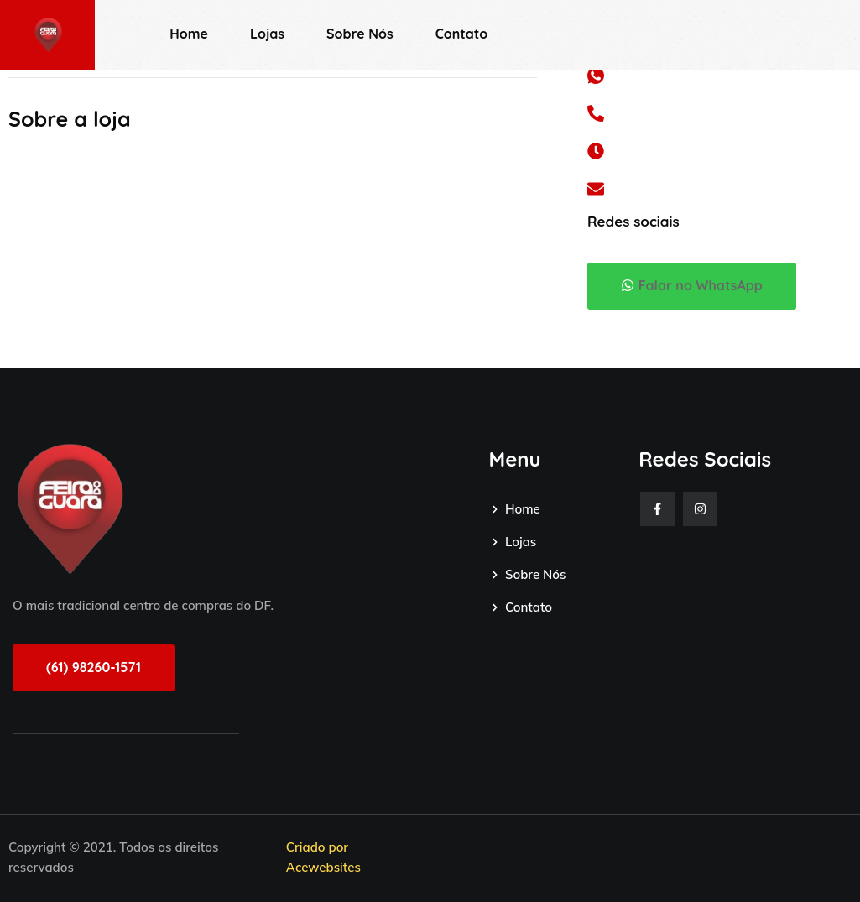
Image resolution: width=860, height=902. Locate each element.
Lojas (267, 33)
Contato (461, 33)
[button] (691, 286)
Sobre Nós (360, 33)
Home (188, 33)
